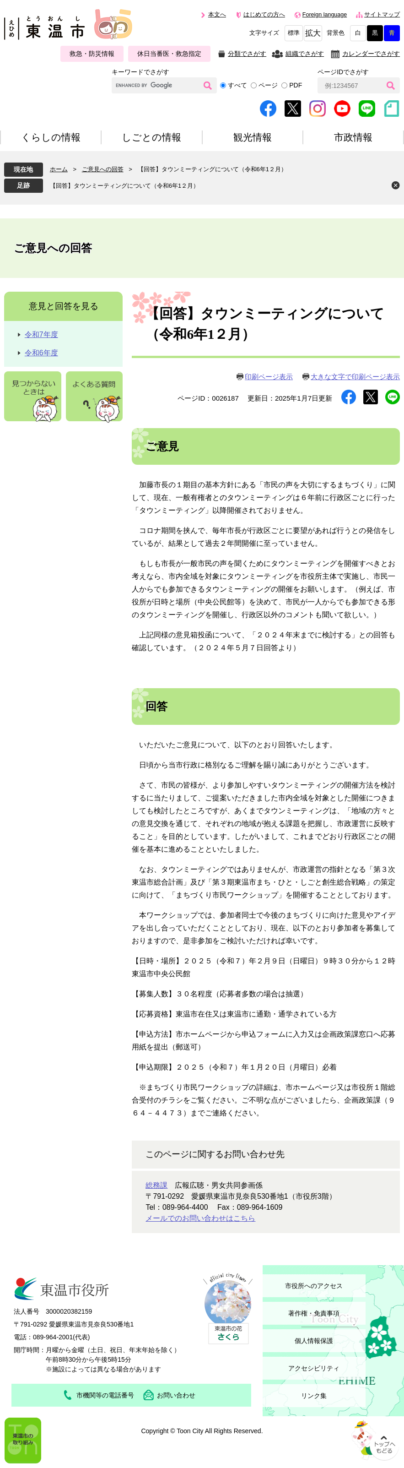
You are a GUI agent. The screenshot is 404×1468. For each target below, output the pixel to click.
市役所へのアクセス (314, 1285)
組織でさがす (304, 53)
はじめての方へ (264, 14)
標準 (294, 33)
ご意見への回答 (103, 169)
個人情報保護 (314, 1340)
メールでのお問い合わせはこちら (200, 1218)
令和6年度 (41, 353)
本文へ (217, 14)
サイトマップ (382, 14)
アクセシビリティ (313, 1368)
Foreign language (324, 14)
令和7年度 (41, 334)
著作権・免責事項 (313, 1313)
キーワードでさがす (140, 72)
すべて (237, 85)
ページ (268, 85)
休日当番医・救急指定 (169, 53)
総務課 (156, 1185)
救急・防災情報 (92, 53)
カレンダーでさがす (371, 53)
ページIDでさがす (343, 72)
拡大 (313, 33)
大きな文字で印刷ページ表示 (355, 377)
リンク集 (314, 1395)
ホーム (59, 169)
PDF (295, 85)
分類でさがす (247, 53)
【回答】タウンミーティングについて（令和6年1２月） (124, 185)
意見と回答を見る (63, 306)
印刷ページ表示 (269, 377)
